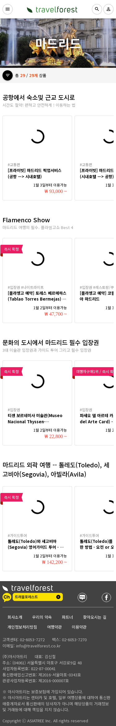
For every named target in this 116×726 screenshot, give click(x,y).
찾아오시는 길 (94, 617)
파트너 (67, 617)
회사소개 (14, 617)
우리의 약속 (42, 617)
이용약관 (79, 627)
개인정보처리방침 (22, 627)
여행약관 (54, 627)
